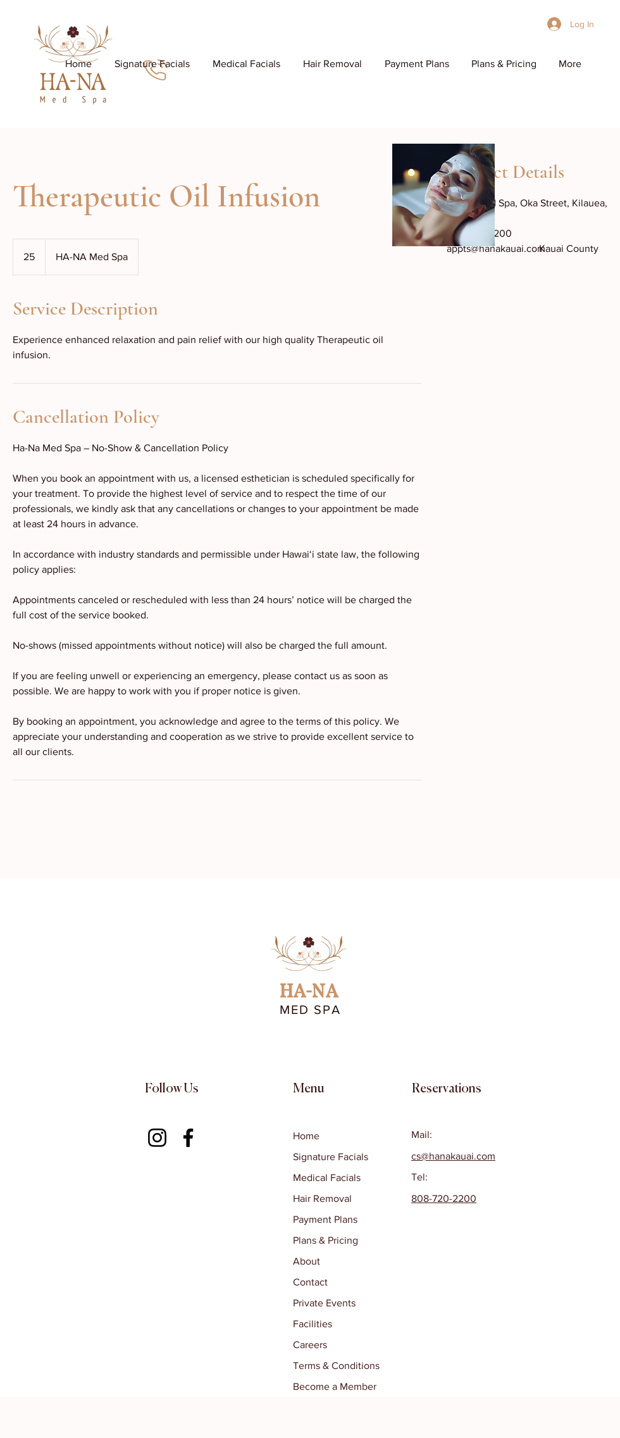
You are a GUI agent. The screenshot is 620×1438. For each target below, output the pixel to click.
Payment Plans (325, 1219)
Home (306, 1135)
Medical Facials (327, 1177)
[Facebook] (188, 1137)
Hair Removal (322, 1198)
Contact (310, 1282)
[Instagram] (157, 1137)
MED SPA (310, 1009)
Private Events (324, 1302)
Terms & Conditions (336, 1365)
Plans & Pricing (325, 1240)
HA (293, 992)
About (306, 1261)
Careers (310, 1344)
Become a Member (334, 1386)
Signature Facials (330, 1156)
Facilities (312, 1323)
